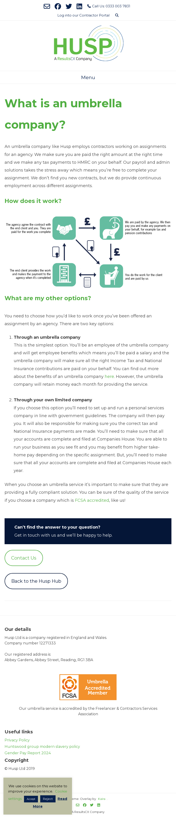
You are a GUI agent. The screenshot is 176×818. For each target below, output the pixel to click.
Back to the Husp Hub (36, 581)
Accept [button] (31, 799)
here (109, 376)
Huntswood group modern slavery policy (42, 746)
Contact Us (23, 558)
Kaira (101, 799)
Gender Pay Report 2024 (28, 753)
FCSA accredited (92, 500)
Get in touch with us (35, 535)
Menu (88, 77)
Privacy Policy (17, 740)
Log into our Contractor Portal (83, 15)
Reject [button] (48, 799)
